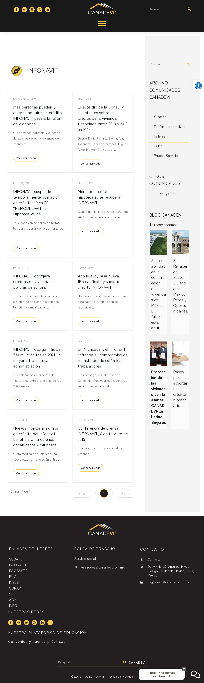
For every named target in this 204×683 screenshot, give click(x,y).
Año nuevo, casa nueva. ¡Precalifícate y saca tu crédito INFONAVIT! (99, 282)
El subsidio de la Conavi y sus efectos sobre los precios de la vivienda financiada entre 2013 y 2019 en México (103, 119)
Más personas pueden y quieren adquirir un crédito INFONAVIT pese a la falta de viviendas (37, 116)
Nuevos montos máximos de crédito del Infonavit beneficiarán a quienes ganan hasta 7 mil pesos (35, 437)
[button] (198, 85)
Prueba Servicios (166, 155)
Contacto (154, 559)
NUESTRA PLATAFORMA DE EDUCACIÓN (47, 632)
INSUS (14, 582)
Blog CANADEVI (166, 214)
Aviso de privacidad (121, 676)
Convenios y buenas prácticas (37, 641)
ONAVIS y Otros (165, 194)
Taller (158, 145)
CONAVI (15, 588)
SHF (12, 593)
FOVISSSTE (18, 570)
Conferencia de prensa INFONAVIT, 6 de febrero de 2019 (103, 434)
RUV (12, 576)
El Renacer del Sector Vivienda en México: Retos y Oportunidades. (180, 285)
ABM (13, 599)
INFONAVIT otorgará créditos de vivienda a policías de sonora (33, 282)
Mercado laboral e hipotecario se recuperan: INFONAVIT (100, 198)
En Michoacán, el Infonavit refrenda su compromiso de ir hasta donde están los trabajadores (103, 359)
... (27, 145)
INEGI (13, 605)
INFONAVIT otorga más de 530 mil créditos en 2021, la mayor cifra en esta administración (37, 359)
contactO (152, 549)
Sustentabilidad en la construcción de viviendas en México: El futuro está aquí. (158, 293)
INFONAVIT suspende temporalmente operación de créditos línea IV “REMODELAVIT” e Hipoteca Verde (36, 204)
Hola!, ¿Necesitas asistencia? (162, 674)
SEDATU (15, 558)
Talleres (159, 136)
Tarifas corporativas (169, 126)
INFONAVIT (18, 564)
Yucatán (160, 116)
